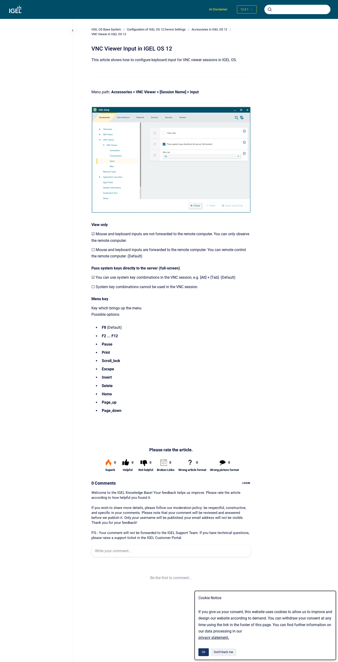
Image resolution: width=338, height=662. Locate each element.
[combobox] (297, 9)
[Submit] (270, 9)
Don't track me (223, 652)
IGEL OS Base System (106, 29)
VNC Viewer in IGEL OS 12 (108, 34)
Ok (203, 652)
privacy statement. (213, 637)
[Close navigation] (73, 30)
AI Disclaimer (218, 9)
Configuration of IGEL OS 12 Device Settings (156, 29)
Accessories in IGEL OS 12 (209, 29)
